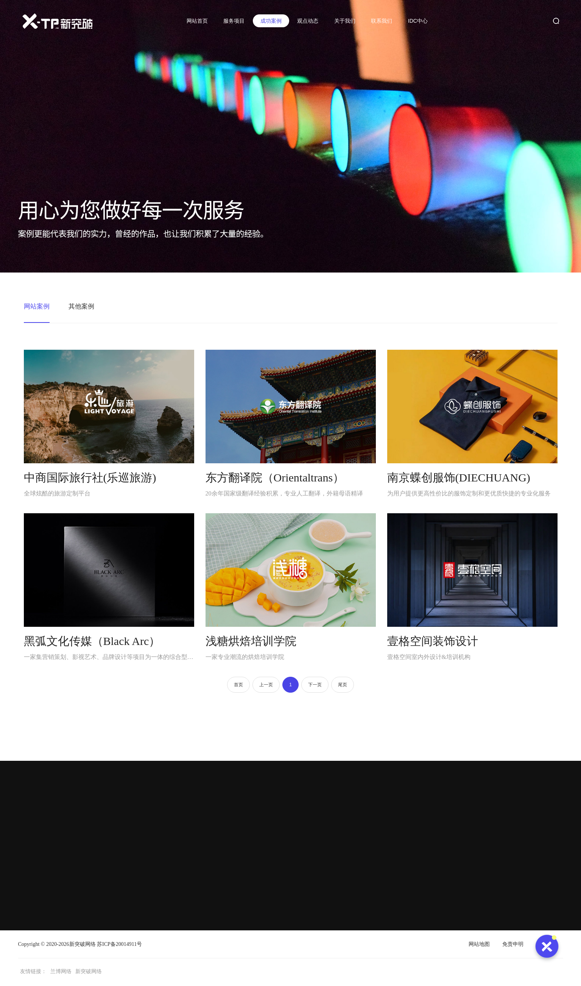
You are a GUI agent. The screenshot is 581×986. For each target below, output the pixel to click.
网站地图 (479, 945)
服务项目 (233, 21)
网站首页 (196, 21)
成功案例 (269, 21)
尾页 (342, 685)
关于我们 (344, 21)
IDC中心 (417, 21)
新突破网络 (82, 945)
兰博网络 (61, 972)
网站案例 (37, 307)
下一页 (315, 685)
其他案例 (83, 307)
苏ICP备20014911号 (119, 945)
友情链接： (33, 972)
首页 (238, 685)
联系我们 (381, 21)
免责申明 (512, 945)
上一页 (266, 685)
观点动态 (307, 21)
